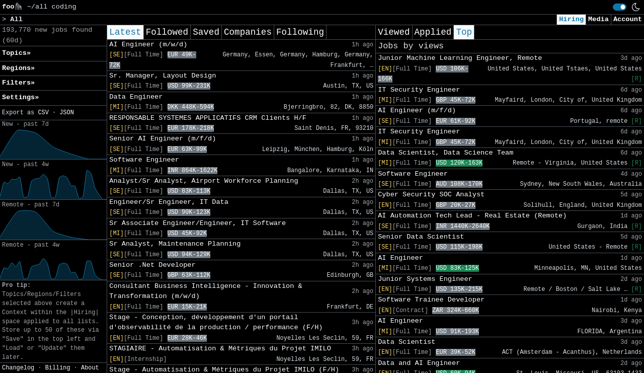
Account (627, 19)
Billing (57, 367)
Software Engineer (144, 160)
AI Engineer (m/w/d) (148, 44)
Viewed (394, 32)
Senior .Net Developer (152, 265)
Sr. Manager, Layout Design (162, 76)
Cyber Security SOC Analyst (431, 194)
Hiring (571, 19)
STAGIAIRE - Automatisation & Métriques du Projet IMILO (220, 348)
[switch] (619, 7)
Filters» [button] (18, 83)
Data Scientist (406, 342)
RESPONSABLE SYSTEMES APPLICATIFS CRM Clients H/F (207, 118)
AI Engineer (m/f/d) (417, 110)
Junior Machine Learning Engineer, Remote (460, 58)
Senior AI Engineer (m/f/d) (162, 138)
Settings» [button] (20, 97)
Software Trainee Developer (431, 300)
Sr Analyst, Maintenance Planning (174, 244)
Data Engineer (136, 97)
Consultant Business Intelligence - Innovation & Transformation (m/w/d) (205, 291)
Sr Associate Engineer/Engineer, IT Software (197, 223)
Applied (433, 32)
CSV (43, 112)
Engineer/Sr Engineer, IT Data (168, 202)
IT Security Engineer (419, 90)
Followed (167, 32)
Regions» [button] (18, 68)
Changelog (18, 367)
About (90, 367)
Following (300, 32)
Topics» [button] (16, 53)
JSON (66, 112)
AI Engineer (400, 258)
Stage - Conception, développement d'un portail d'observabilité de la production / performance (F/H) (216, 322)
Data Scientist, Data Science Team (445, 153)
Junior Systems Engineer (425, 279)
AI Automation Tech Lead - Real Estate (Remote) (472, 215)
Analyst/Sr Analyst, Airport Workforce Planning (203, 181)
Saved (206, 32)
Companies (248, 32)
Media (598, 19)
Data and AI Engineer (419, 363)
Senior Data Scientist (421, 237)
